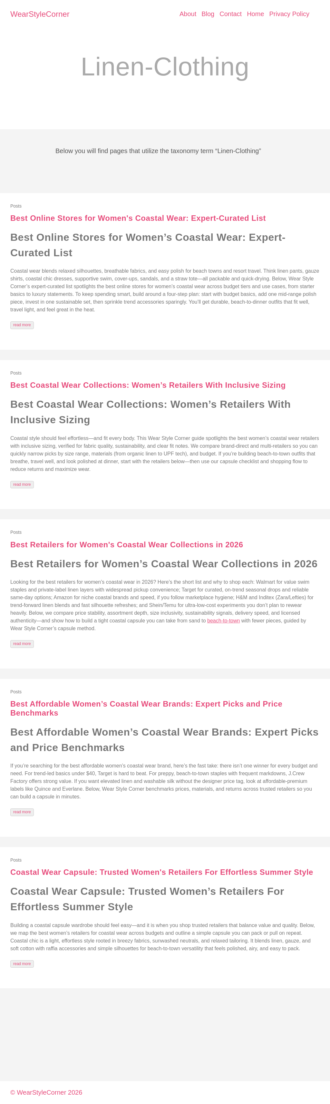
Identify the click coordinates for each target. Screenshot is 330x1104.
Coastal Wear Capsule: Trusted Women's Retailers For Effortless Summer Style (161, 872)
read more (22, 325)
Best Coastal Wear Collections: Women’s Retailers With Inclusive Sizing (148, 385)
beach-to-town (223, 620)
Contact (230, 13)
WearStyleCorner (40, 14)
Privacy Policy (289, 13)
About (188, 13)
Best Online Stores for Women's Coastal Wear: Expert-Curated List (138, 218)
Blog (207, 13)
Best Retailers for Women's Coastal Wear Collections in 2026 (126, 544)
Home (255, 13)
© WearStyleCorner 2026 (46, 1092)
